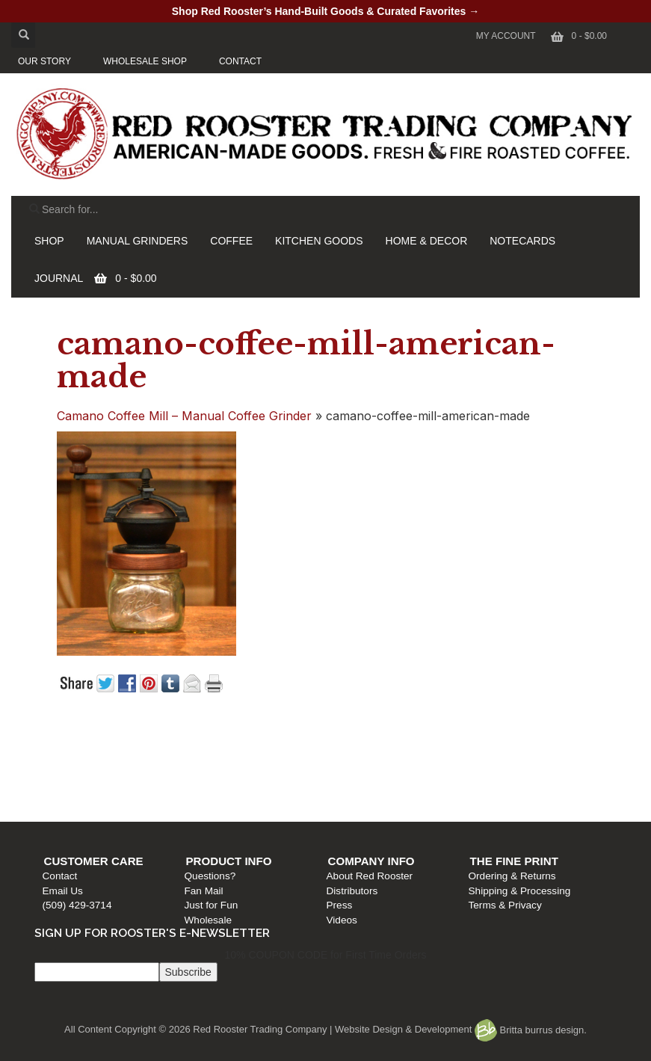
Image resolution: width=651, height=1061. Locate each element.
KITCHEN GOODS (318, 241)
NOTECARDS (522, 241)
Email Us (70, 774)
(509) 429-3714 (85, 789)
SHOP (49, 241)
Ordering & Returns (514, 760)
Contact (67, 760)
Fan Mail (209, 774)
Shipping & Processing (521, 774)
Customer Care (101, 744)
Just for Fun (217, 789)
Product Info (234, 744)
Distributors (356, 774)
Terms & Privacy (506, 789)
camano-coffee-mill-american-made (306, 360)
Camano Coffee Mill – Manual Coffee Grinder (184, 415)
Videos (345, 803)
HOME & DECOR (427, 241)
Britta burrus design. (531, 1030)
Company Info (375, 744)
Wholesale (213, 803)
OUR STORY (44, 61)
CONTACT (240, 61)
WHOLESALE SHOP (145, 61)
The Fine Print (516, 744)
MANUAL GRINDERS (137, 241)
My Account (506, 36)
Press (343, 789)
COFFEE (231, 241)
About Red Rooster (373, 760)
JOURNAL (58, 278)
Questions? (215, 760)
